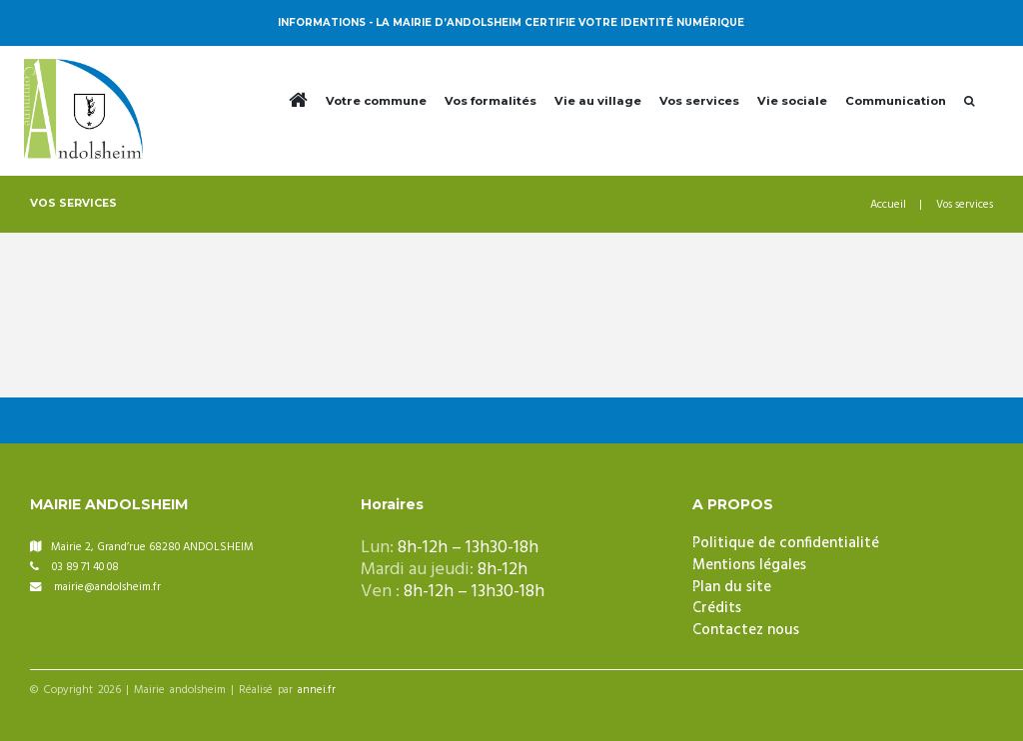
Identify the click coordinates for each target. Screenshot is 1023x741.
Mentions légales (749, 565)
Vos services (699, 101)
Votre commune (376, 101)
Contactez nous (745, 630)
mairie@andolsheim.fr (107, 587)
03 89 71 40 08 (85, 567)
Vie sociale (792, 101)
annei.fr (317, 690)
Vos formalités (490, 101)
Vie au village (597, 101)
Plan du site (731, 587)
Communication (895, 101)
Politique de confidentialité (785, 543)
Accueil (888, 205)
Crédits (716, 608)
